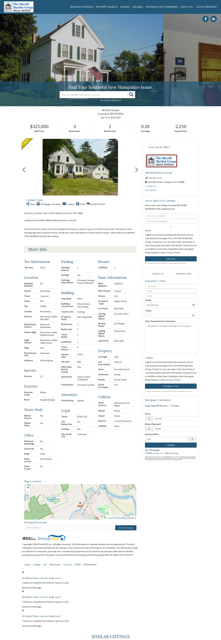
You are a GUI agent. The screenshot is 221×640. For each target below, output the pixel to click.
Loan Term (150, 405)
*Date (148, 300)
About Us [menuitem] (187, 7)
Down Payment (153, 424)
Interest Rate (152, 434)
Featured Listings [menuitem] (82, 7)
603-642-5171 (155, 178)
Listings (36, 564)
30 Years (162, 405)
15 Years (174, 405)
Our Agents (150, 190)
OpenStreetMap (120, 518)
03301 (77, 564)
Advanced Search (110, 100)
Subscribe (170, 259)
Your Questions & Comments (160, 321)
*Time (148, 310)
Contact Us (150, 186)
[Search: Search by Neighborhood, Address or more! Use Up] (93, 94)
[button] (131, 94)
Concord (67, 564)
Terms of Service (185, 391)
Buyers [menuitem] (125, 7)
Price (147, 413)
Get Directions (126, 528)
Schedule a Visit (183, 273)
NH (45, 564)
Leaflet (109, 518)
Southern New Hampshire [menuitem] (162, 7)
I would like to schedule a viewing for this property (171, 339)
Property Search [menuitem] (107, 7)
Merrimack (55, 564)
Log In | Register (206, 7)
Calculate (171, 445)
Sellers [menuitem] (137, 7)
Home (27, 564)
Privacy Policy (174, 252)
